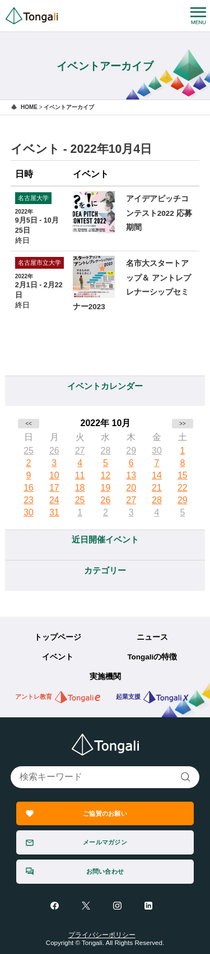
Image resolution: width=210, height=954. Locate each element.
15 (183, 475)
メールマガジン (105, 842)
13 (131, 475)
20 (131, 487)
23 (29, 500)
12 (106, 475)
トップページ (57, 637)
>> (182, 424)
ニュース (152, 637)
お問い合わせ (105, 871)
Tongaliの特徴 (152, 657)
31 (54, 512)
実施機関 (105, 676)
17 (54, 487)
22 (183, 487)
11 (80, 475)
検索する (186, 777)
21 (157, 487)
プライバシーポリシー (102, 935)
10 (54, 475)
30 (157, 450)
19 (106, 487)
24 (54, 500)
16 (29, 487)
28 (106, 450)
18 (80, 487)
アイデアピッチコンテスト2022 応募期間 (159, 213)
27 (80, 450)
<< (28, 424)
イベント (57, 657)
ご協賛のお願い (105, 813)
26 (54, 450)
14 (157, 475)
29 (131, 450)
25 (29, 450)
